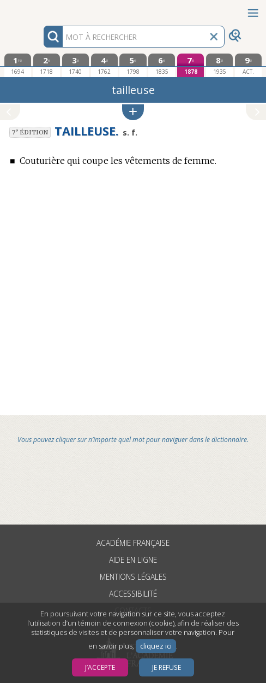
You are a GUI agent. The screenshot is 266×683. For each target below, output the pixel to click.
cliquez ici (156, 646)
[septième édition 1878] (190, 65)
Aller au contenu (42, 9)
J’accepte (100, 667)
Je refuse (166, 667)
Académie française (133, 543)
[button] (133, 112)
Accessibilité (133, 593)
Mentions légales (133, 577)
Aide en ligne (133, 560)
